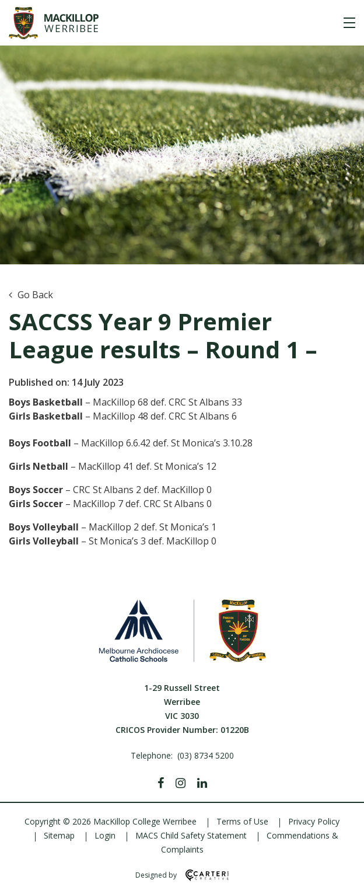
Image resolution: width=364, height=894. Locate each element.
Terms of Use (242, 821)
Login (105, 835)
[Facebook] (161, 783)
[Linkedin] (202, 783)
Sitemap (59, 835)
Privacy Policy (314, 821)
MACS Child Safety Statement (191, 835)
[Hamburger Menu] (349, 23)
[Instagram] (181, 783)
